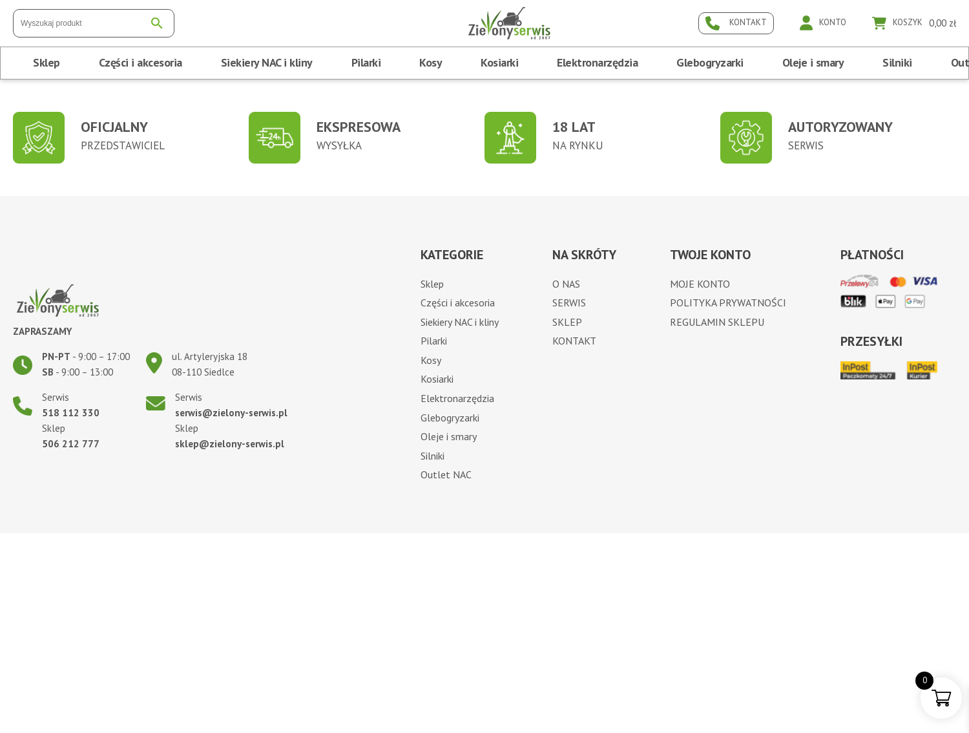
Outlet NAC (446, 474)
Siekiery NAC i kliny (267, 62)
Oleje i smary (813, 62)
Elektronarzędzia (597, 62)
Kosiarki (499, 62)
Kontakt (574, 340)
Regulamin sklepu (717, 321)
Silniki (897, 62)
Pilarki (366, 62)
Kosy (430, 62)
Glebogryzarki (710, 62)
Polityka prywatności (728, 302)
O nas (566, 283)
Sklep (46, 62)
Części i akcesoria (140, 62)
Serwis (569, 302)
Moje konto (700, 283)
